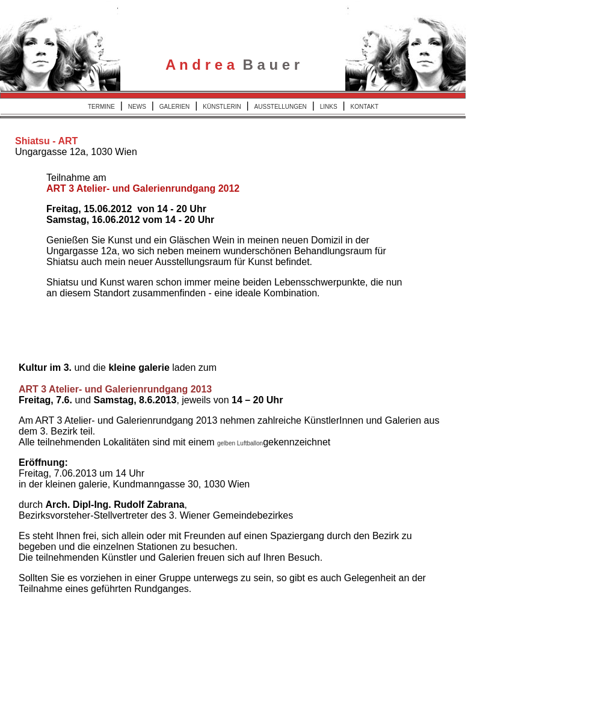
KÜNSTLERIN (222, 106)
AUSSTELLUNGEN (280, 106)
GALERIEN (174, 106)
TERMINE (101, 106)
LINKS (328, 106)
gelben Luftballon (240, 443)
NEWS (137, 106)
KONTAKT (364, 106)
